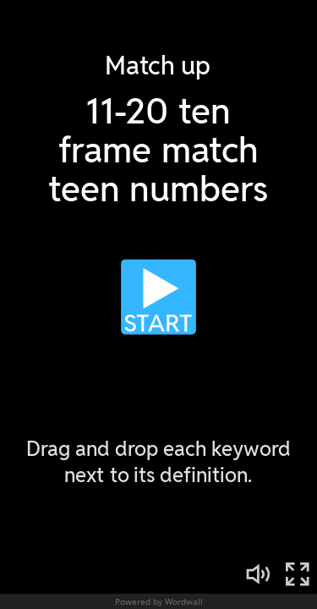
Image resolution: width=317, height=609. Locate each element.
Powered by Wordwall (159, 601)
